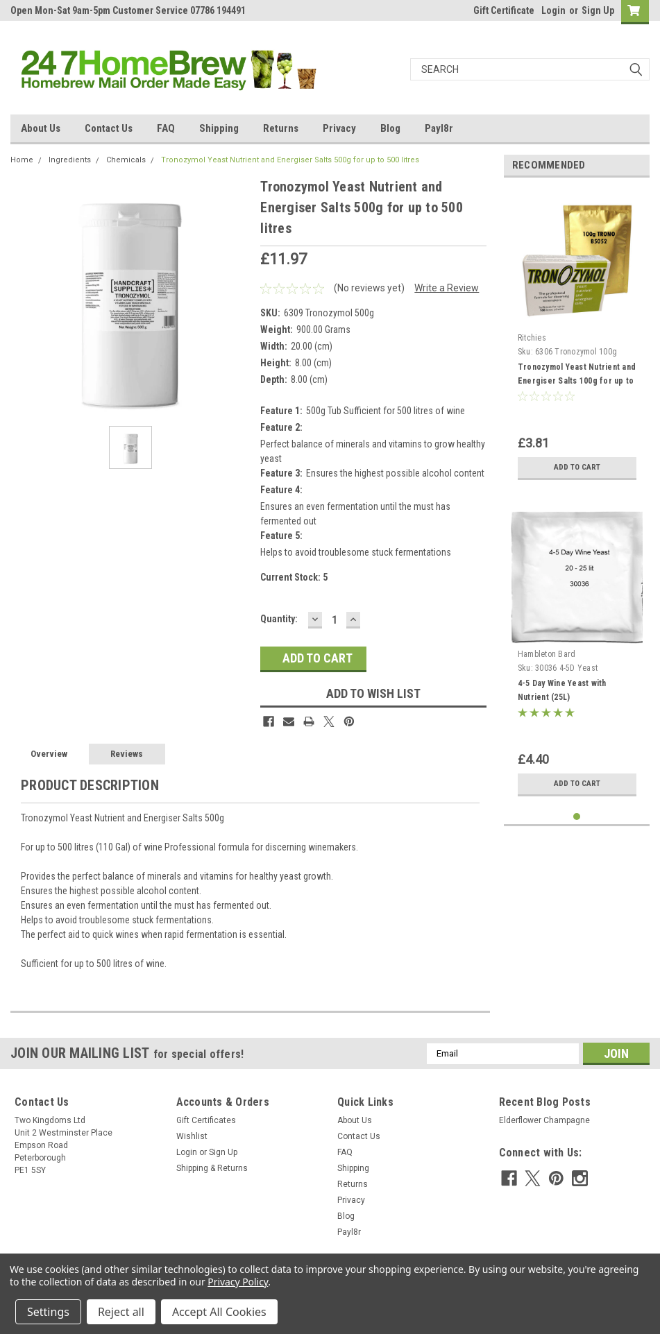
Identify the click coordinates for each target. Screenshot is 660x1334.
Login (553, 10)
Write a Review (446, 287)
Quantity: (279, 618)
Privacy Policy (238, 1281)
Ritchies (532, 338)
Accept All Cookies (219, 1311)
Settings (48, 1311)
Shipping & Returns (212, 1168)
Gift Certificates (206, 1120)
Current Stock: (294, 577)
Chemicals (126, 159)
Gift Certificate (503, 10)
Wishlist (192, 1136)
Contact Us (109, 128)
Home (21, 159)
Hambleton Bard (547, 654)
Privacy (339, 128)
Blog (390, 128)
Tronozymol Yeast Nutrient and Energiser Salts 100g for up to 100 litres (577, 381)
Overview (49, 754)
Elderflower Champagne (544, 1120)
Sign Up (598, 10)
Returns (280, 128)
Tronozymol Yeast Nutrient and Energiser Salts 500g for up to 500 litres (290, 159)
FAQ (166, 128)
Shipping (219, 128)
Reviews (126, 754)
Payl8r (439, 128)
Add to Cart (577, 467)
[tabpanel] (577, 337)
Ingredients (70, 159)
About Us (40, 128)
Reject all (121, 1311)
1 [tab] (577, 817)
